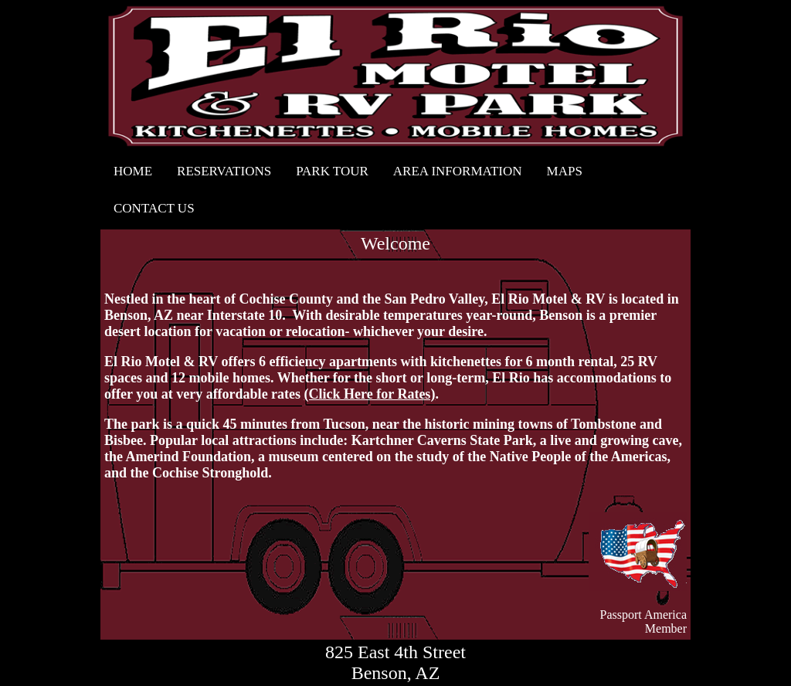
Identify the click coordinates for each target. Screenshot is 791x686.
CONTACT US (154, 208)
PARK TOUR (332, 171)
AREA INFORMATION (457, 171)
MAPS (564, 171)
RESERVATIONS (224, 171)
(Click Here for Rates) (370, 394)
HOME (133, 171)
